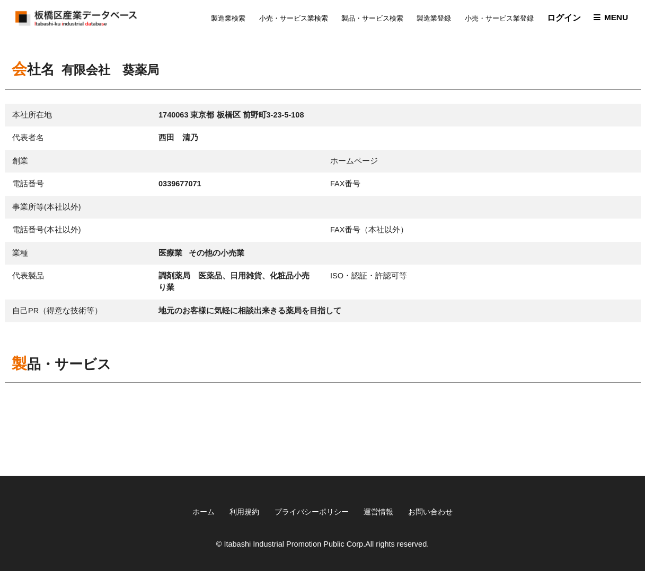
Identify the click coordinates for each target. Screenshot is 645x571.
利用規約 (239, 511)
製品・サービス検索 (369, 19)
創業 (20, 162)
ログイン (561, 18)
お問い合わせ (437, 511)
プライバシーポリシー (310, 511)
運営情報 (381, 511)
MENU (614, 18)
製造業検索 (225, 19)
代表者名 (28, 139)
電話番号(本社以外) (46, 232)
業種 (20, 254)
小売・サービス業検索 (289, 19)
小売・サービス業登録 (495, 19)
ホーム (196, 511)
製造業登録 (430, 19)
